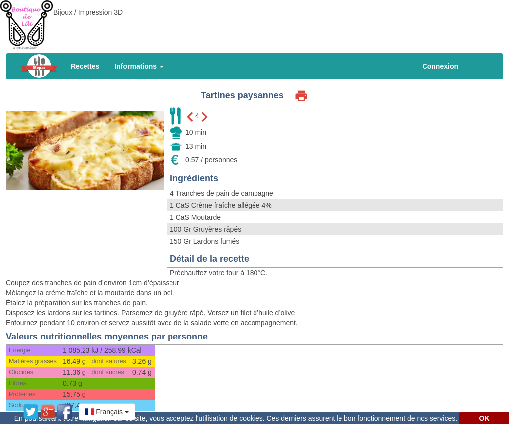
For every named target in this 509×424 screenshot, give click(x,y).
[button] (107, 411)
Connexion (440, 66)
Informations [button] (139, 66)
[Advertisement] (254, 22)
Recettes (85, 66)
